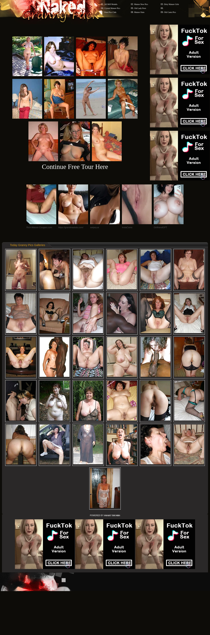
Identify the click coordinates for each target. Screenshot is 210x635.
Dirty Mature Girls (171, 4)
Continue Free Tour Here (75, 166)
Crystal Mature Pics (112, 8)
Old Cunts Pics (170, 12)
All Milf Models (111, 4)
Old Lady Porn (140, 8)
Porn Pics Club (110, 12)
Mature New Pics (141, 4)
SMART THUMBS (112, 515)
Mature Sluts (139, 12)
